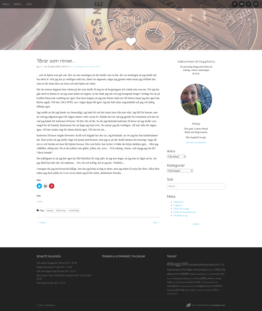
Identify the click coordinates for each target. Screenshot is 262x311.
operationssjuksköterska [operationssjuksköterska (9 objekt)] (188, 286)
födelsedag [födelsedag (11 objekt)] (175, 279)
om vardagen (77, 66)
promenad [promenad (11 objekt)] (209, 286)
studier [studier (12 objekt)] (192, 290)
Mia (42, 66)
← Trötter (41, 222)
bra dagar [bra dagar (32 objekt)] (187, 269)
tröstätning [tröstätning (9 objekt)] (208, 290)
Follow (196, 224)
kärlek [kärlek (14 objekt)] (219, 278)
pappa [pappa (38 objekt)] (201, 285)
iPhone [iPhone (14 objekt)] (197, 278)
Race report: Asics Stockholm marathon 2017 (58, 275)
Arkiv (29, 4)
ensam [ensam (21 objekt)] (192, 273)
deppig (50, 210)
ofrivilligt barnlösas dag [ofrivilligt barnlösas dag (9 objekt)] (209, 282)
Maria (6, 4)
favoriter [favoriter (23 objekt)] (215, 273)
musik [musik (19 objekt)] (197, 282)
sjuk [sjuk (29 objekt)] (177, 289)
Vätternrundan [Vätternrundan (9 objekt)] (172, 293)
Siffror (17, 4)
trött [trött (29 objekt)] (215, 289)
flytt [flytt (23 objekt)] (222, 273)
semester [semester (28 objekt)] (218, 285)
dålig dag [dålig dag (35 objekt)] (220, 269)
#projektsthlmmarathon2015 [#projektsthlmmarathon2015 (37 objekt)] (204, 264)
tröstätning (74, 210)
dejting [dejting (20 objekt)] (196, 269)
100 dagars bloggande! (47, 263)
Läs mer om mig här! (196, 142)
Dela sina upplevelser (47, 271)
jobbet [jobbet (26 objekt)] (210, 278)
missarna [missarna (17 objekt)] (190, 282)
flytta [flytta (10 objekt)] (169, 279)
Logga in (178, 205)
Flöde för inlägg (181, 208)
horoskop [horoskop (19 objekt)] (184, 278)
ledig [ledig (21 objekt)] (169, 282)
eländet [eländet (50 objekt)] (184, 273)
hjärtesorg (61, 210)
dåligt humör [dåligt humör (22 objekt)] (173, 273)
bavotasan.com (218, 305)
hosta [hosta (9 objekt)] (191, 279)
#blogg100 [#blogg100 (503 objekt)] (177, 263)
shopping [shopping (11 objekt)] (170, 290)
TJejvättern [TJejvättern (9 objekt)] (200, 290)
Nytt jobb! (41, 283)
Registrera (178, 201)
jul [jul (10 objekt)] (215, 279)
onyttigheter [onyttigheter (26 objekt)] (173, 285)
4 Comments (93, 66)
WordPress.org (181, 215)
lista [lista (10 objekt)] (173, 282)
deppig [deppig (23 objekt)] (203, 269)
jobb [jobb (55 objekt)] (203, 278)
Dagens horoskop (45, 267)
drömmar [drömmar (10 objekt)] (211, 270)
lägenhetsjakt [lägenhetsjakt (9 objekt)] (180, 282)
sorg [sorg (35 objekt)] (182, 289)
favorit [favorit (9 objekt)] (208, 274)
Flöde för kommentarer (185, 212)
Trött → (156, 222)
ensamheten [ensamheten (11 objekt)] (200, 274)
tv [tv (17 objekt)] (219, 290)
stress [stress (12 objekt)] (187, 290)
